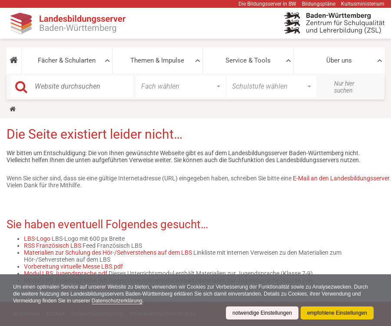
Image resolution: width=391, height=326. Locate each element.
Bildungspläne (318, 4)
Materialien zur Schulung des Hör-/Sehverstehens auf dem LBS (108, 252)
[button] (14, 60)
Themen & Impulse (157, 60)
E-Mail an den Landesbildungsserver (341, 178)
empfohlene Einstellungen (337, 313)
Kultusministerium (362, 4)
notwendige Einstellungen (262, 313)
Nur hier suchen (344, 87)
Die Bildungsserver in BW (267, 4)
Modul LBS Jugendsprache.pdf (65, 273)
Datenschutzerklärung (117, 301)
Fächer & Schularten (67, 60)
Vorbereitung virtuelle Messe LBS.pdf (73, 266)
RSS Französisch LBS (52, 245)
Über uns (339, 60)
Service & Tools (248, 60)
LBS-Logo (37, 238)
